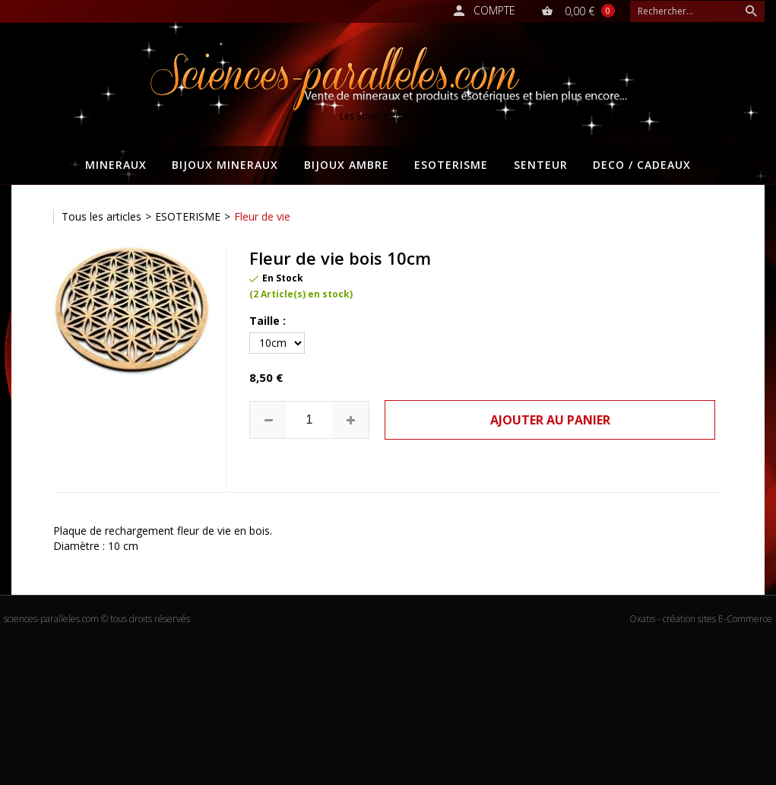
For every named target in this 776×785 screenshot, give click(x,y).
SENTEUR (541, 164)
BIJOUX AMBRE (346, 164)
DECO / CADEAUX (642, 164)
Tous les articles (101, 216)
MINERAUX (116, 164)
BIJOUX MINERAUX (225, 164)
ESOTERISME (451, 164)
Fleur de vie (262, 216)
